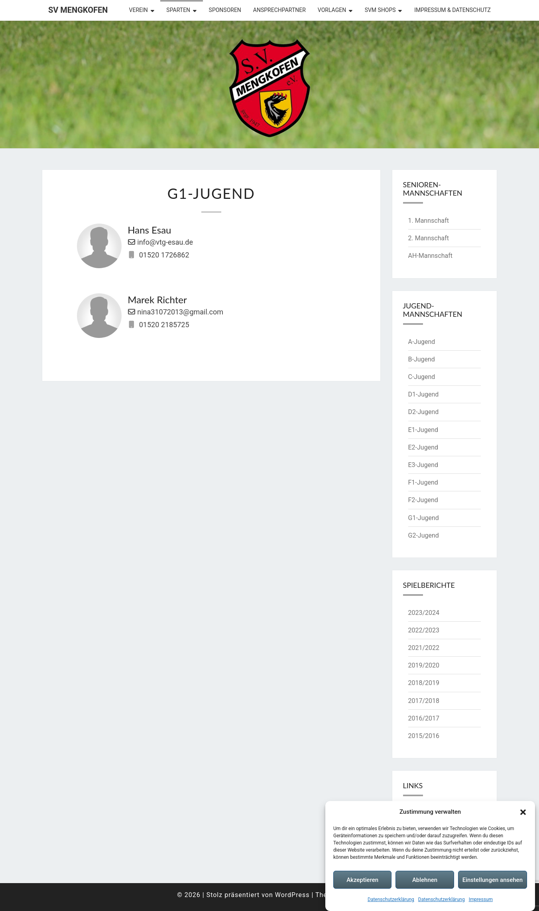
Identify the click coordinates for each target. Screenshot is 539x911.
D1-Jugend (423, 394)
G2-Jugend (423, 535)
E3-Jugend (423, 465)
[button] (523, 812)
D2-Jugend (423, 412)
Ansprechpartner (279, 10)
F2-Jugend (423, 500)
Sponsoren (225, 10)
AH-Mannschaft (430, 255)
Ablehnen (424, 880)
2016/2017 (424, 718)
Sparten (178, 10)
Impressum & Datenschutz (452, 10)
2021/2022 (424, 648)
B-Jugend (421, 359)
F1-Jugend (423, 482)
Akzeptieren (362, 880)
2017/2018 (424, 701)
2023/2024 (424, 612)
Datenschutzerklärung (391, 899)
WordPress (292, 895)
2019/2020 (424, 665)
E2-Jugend (423, 447)
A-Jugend (421, 342)
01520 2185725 (164, 324)
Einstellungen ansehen (492, 880)
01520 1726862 (164, 255)
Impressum (481, 899)
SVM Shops (380, 10)
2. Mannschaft (428, 238)
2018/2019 (424, 683)
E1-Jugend (423, 430)
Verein (138, 10)
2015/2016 (424, 736)
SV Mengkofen (78, 10)
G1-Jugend (423, 518)
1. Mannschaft (428, 220)
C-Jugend (421, 377)
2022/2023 (424, 630)
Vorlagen (332, 10)
